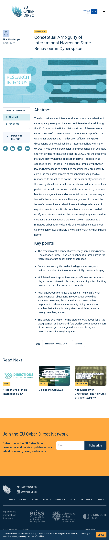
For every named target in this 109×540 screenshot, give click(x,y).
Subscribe (95, 446)
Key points (12, 124)
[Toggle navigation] (104, 11)
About (20, 500)
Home (9, 500)
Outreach (86, 500)
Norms (79, 344)
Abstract (12, 117)
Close (101, 535)
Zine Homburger (11, 40)
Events (45, 500)
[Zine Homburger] (6, 33)
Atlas (73, 500)
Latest (33, 500)
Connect (101, 500)
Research (60, 500)
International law (56, 344)
